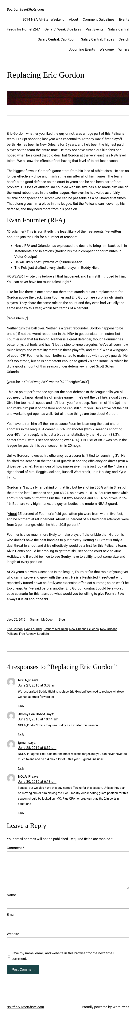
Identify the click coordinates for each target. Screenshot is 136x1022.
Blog (62, 619)
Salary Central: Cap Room (57, 39)
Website (13, 934)
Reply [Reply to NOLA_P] (21, 705)
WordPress (121, 1007)
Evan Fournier (33, 629)
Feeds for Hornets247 (23, 29)
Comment (15, 848)
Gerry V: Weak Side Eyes (63, 29)
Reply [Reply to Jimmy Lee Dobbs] (21, 734)
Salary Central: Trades (97, 39)
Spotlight (43, 634)
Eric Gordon (15, 629)
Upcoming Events (81, 49)
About (73, 19)
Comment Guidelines (99, 19)
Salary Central (118, 29)
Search (124, 39)
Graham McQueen (56, 629)
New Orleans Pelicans (84, 629)
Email (11, 914)
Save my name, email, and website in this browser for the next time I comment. (62, 956)
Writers (123, 49)
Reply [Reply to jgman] (21, 768)
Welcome (107, 49)
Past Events (94, 29)
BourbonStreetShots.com (25, 9)
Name (11, 895)
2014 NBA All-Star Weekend (43, 19)
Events (124, 19)
